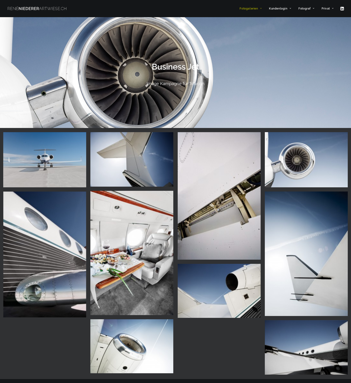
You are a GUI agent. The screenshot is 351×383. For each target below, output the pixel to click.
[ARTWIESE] (37, 8)
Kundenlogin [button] (280, 8)
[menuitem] (250, 8)
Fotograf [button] (306, 8)
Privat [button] (327, 8)
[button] (342, 8)
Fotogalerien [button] (251, 8)
